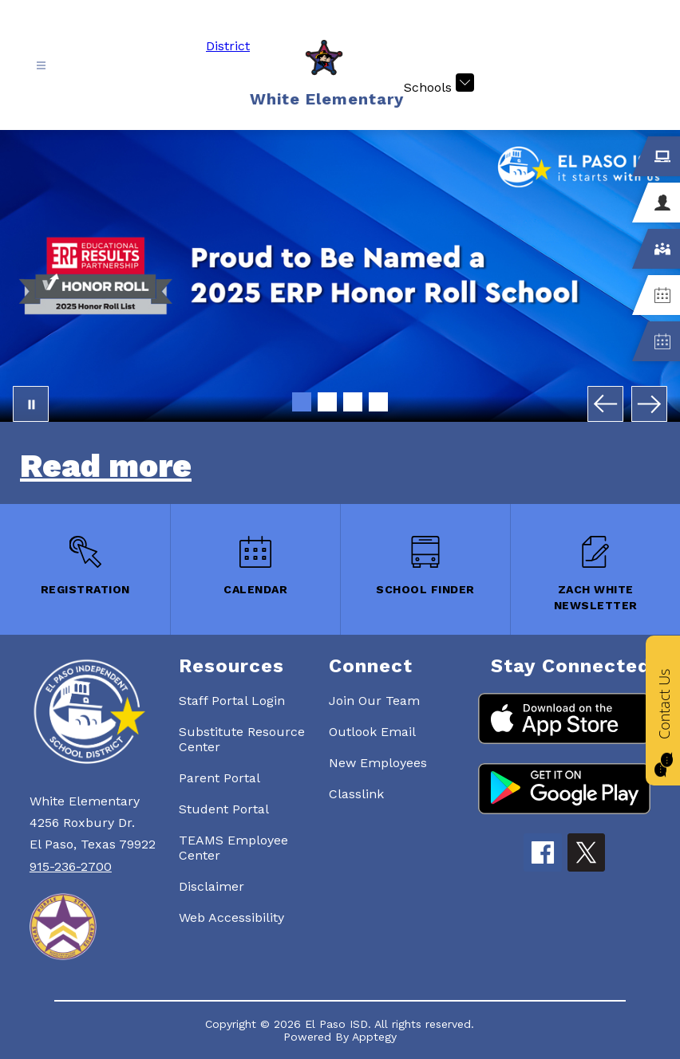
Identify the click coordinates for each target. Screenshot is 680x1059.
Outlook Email (372, 731)
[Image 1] (301, 401)
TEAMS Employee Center (233, 848)
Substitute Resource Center (242, 739)
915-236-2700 (71, 866)
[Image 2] (327, 401)
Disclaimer (211, 886)
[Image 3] (352, 401)
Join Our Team (374, 700)
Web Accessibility (231, 917)
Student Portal (224, 809)
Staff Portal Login (232, 700)
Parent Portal (219, 777)
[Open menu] (41, 66)
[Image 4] (378, 401)
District (228, 45)
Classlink (356, 793)
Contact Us (664, 703)
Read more (106, 466)
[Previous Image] (605, 404)
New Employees (378, 762)
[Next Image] (649, 404)
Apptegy (374, 1036)
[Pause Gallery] (31, 404)
